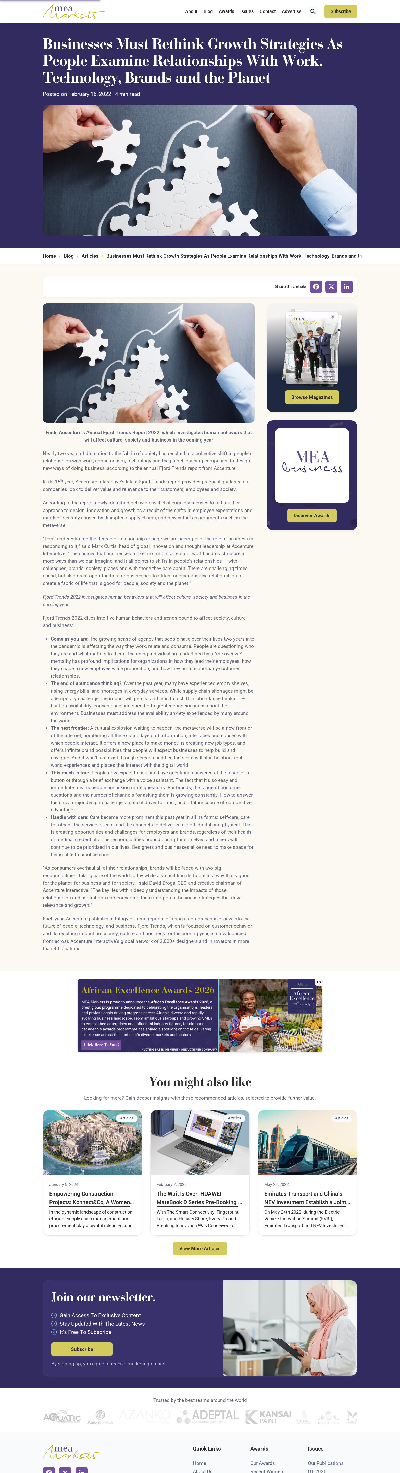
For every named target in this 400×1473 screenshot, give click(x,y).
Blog (208, 11)
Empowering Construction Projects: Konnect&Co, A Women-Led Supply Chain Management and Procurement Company (90, 1199)
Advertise (292, 11)
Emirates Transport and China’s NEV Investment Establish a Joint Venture (305, 1199)
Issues (247, 11)
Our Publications (326, 1463)
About (191, 11)
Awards (226, 11)
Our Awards (262, 1463)
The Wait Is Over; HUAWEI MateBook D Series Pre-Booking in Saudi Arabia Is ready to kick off (200, 1199)
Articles (90, 256)
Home (49, 256)
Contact (268, 11)
